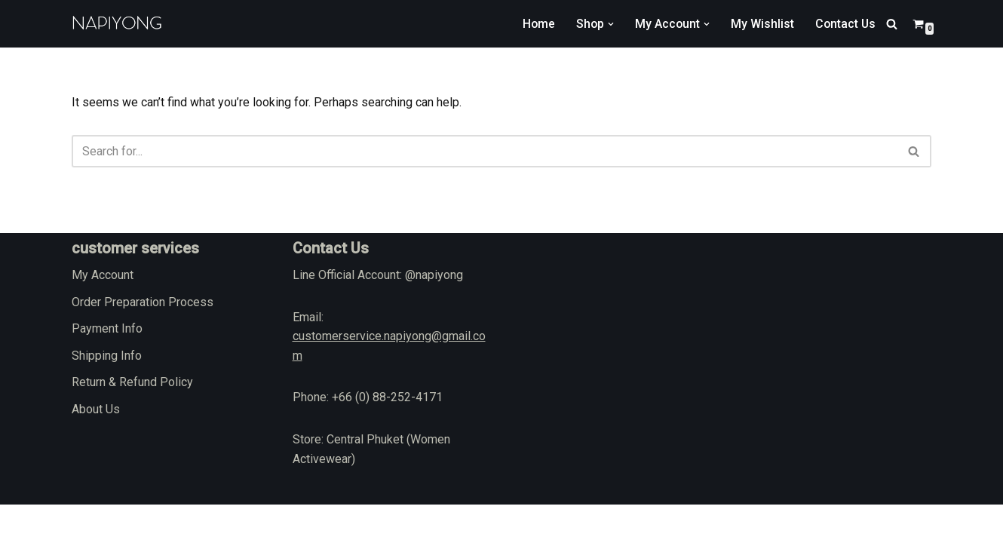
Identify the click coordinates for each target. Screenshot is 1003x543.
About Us (96, 447)
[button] (609, 24)
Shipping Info (107, 394)
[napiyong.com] (117, 24)
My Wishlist (761, 24)
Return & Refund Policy (132, 420)
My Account (102, 313)
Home (535, 24)
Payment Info (107, 367)
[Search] (891, 23)
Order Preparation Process (142, 340)
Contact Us (845, 24)
